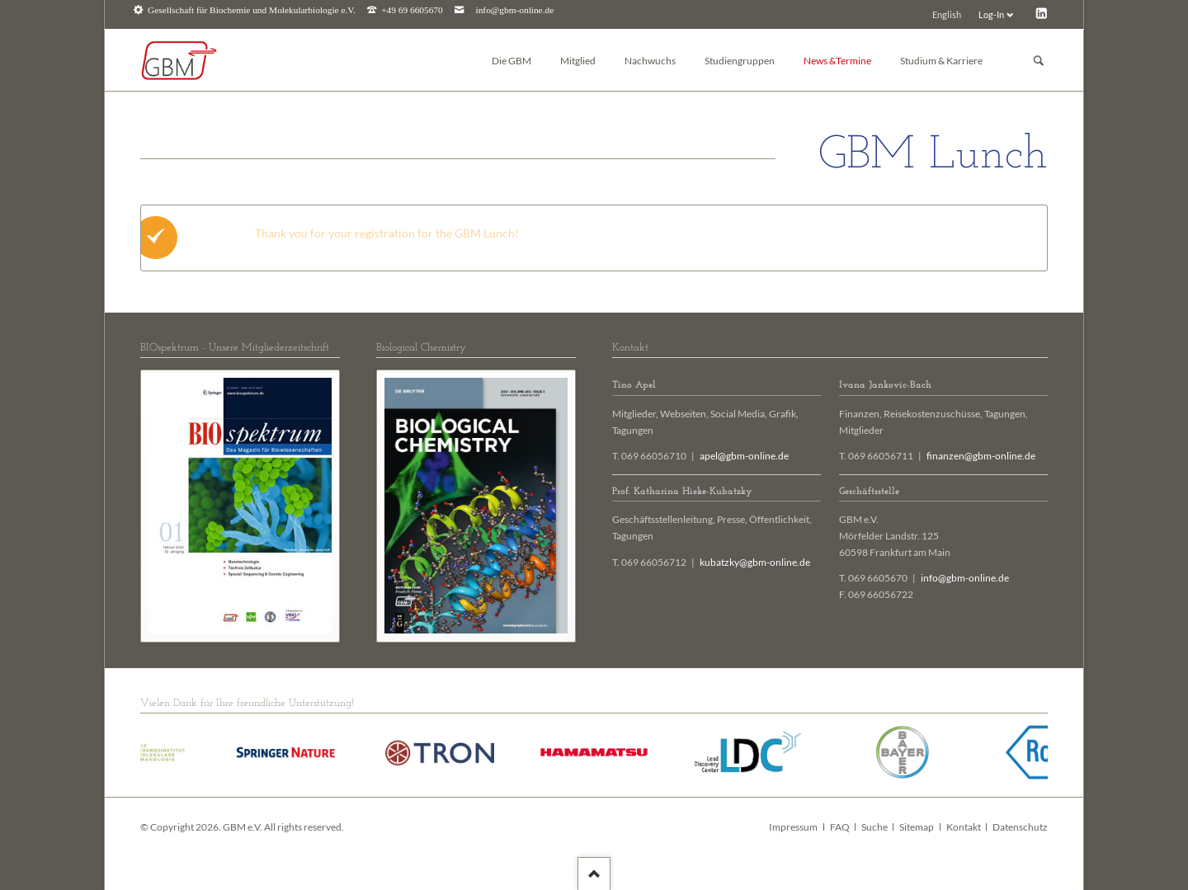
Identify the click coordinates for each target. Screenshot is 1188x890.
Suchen (1038, 60)
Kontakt (963, 827)
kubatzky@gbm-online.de (755, 562)
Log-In (991, 14)
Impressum (793, 827)
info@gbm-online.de (515, 10)
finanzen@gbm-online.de (980, 456)
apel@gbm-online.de (744, 456)
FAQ (840, 827)
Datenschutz (1020, 827)
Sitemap (916, 827)
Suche (874, 827)
